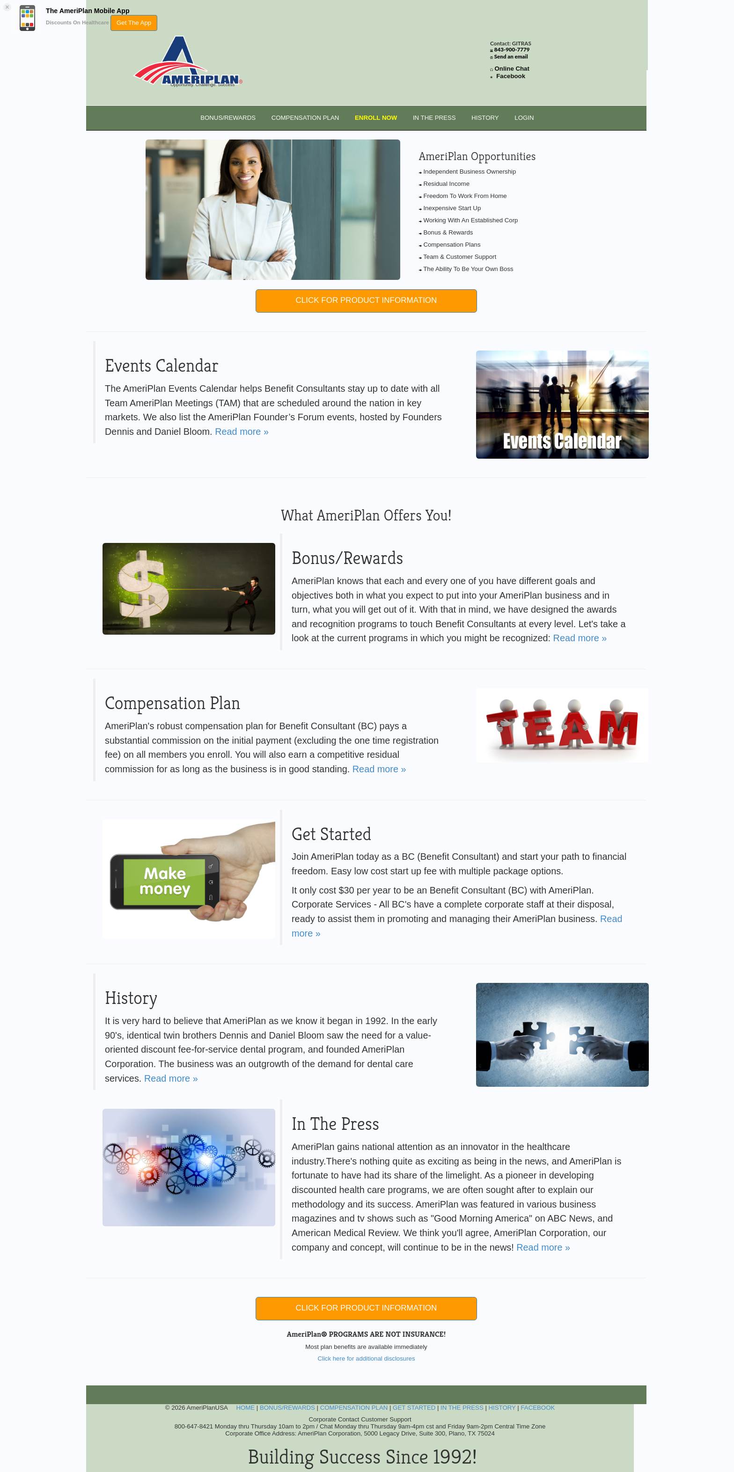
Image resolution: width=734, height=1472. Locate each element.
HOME (245, 1407)
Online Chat (512, 68)
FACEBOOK (538, 1407)
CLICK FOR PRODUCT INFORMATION (366, 300)
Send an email (511, 56)
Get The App (134, 22)
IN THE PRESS (434, 117)
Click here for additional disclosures (366, 1358)
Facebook (510, 76)
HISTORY (485, 117)
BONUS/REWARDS (228, 117)
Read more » (242, 431)
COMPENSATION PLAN (305, 117)
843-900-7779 (512, 49)
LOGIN (524, 117)
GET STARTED (414, 1407)
